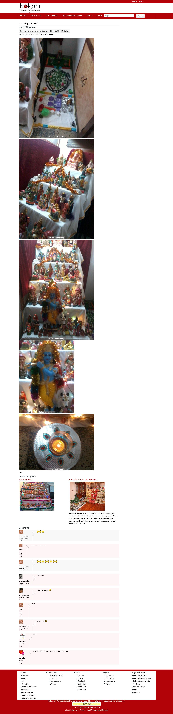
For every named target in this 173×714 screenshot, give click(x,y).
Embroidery (82, 684)
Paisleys (25, 678)
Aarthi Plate (82, 687)
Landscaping (110, 681)
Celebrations (52, 673)
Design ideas (27, 690)
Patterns (23, 673)
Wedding (53, 684)
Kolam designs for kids (141, 681)
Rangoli (22, 15)
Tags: (21, 472)
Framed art (109, 675)
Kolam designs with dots (142, 678)
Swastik (25, 684)
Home (21, 23)
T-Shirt (108, 684)
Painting (81, 675)
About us (136, 692)
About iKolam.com (72, 710)
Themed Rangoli (51, 15)
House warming (55, 681)
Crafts (89, 15)
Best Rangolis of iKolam (72, 15)
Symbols (25, 675)
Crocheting (82, 690)
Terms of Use (96, 710)
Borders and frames (29, 687)
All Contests (35, 15)
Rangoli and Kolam (138, 673)
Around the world (56, 675)
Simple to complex (29, 698)
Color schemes (27, 692)
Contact (105, 710)
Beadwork (81, 681)
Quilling (80, 678)
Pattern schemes (28, 695)
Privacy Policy (85, 710)
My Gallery (65, 31)
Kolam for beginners (140, 675)
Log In (99, 15)
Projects (106, 673)
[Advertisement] (85, 8)
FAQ (135, 690)
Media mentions (139, 687)
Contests (136, 684)
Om (23, 681)
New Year (53, 678)
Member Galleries (138, 1)
